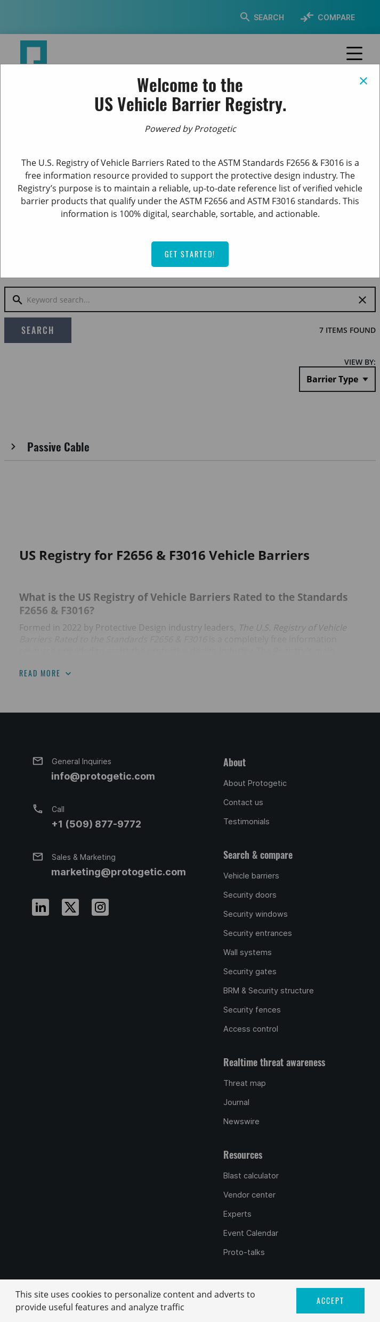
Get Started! (190, 254)
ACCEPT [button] (330, 1300)
